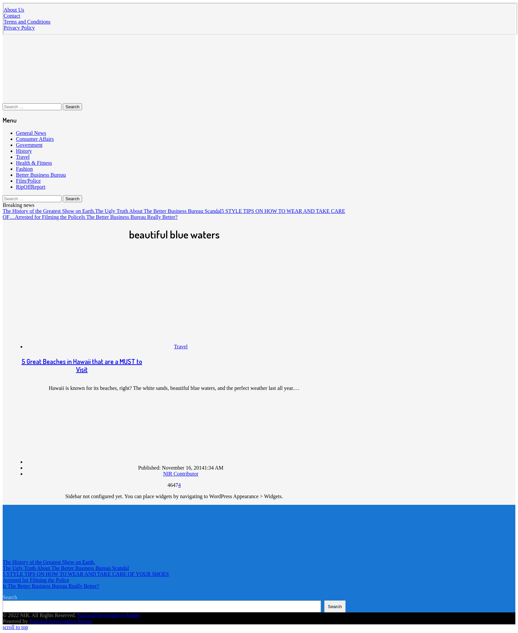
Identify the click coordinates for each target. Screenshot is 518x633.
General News (31, 133)
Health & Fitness (34, 163)
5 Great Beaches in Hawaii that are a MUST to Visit (82, 365)
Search (10, 597)
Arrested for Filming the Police (48, 217)
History (24, 151)
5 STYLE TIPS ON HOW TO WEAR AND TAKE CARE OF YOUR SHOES (86, 574)
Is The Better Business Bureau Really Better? (129, 217)
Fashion (24, 169)
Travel (23, 157)
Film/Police (28, 181)
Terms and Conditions (27, 22)
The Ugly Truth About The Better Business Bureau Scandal (158, 211)
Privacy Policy (19, 28)
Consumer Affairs (35, 139)
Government (29, 145)
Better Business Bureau (41, 175)
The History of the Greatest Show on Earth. (49, 211)
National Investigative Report (108, 615)
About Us (14, 10)
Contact (12, 16)
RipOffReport (31, 187)
